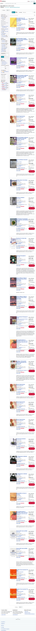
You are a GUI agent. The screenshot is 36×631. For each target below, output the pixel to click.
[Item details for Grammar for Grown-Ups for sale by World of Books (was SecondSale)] (13, 239)
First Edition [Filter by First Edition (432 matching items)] (4, 44)
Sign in (32, 1)
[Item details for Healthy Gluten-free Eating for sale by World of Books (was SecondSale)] (13, 180)
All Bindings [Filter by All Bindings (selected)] (3, 39)
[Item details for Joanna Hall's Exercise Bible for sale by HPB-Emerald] (13, 547)
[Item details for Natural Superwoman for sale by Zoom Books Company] (13, 118)
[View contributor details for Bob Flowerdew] (18, 41)
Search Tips (26, 605)
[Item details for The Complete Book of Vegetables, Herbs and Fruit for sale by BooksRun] (13, 339)
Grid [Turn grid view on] (17, 12)
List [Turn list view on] (14, 12)
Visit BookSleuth (15, 608)
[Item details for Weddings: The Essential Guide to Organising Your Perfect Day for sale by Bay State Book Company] (13, 361)
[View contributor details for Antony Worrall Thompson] (20, 314)
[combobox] (19, 3)
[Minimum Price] (3, 67)
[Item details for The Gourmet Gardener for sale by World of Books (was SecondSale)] (13, 438)
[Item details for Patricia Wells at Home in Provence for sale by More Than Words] (13, 492)
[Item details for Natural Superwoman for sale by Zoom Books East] (13, 98)
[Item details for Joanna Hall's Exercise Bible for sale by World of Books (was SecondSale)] (13, 529)
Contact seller (18, 30)
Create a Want (3, 608)
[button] (34, 15)
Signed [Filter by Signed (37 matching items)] (3, 45)
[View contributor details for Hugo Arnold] (18, 453)
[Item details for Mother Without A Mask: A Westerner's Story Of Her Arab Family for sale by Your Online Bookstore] (13, 278)
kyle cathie (7, 7)
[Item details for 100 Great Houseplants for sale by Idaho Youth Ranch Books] (13, 256)
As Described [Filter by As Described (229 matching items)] (4, 36)
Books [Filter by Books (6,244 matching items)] (3, 17)
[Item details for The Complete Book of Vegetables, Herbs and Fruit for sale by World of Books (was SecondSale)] (13, 510)
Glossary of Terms (27, 606)
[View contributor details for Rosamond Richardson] (19, 116)
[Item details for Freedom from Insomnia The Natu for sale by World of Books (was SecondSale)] (13, 568)
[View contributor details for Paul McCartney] (18, 78)
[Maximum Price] (3, 69)
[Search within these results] (22, 15)
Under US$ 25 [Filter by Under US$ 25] (3, 61)
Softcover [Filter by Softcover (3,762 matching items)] (4, 41)
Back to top (18, 613)
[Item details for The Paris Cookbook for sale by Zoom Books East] (13, 198)
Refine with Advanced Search (14, 7)
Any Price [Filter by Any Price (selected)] (3, 60)
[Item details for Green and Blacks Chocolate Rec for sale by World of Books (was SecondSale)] (13, 161)
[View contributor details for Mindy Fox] (17, 218)
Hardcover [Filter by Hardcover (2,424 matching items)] (4, 40)
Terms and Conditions (30, 626)
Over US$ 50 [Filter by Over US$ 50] (3, 64)
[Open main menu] (2, 3)
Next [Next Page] (7, 10)
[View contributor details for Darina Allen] (18, 178)
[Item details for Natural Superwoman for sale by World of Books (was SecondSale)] (13, 384)
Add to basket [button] (31, 48)
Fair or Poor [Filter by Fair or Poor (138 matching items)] (4, 35)
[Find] (34, 3)
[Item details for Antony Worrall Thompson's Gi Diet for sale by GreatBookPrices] (13, 316)
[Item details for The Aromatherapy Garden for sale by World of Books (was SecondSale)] (13, 61)
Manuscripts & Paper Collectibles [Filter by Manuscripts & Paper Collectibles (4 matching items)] (4, 27)
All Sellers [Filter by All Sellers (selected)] (3, 82)
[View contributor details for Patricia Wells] (18, 196)
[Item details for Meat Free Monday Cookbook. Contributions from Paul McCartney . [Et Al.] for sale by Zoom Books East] (13, 139)
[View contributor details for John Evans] (18, 253)
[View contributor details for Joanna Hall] (18, 544)
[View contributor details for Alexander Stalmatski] (19, 585)
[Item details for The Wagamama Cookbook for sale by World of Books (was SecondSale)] (13, 456)
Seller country (3, 78)
